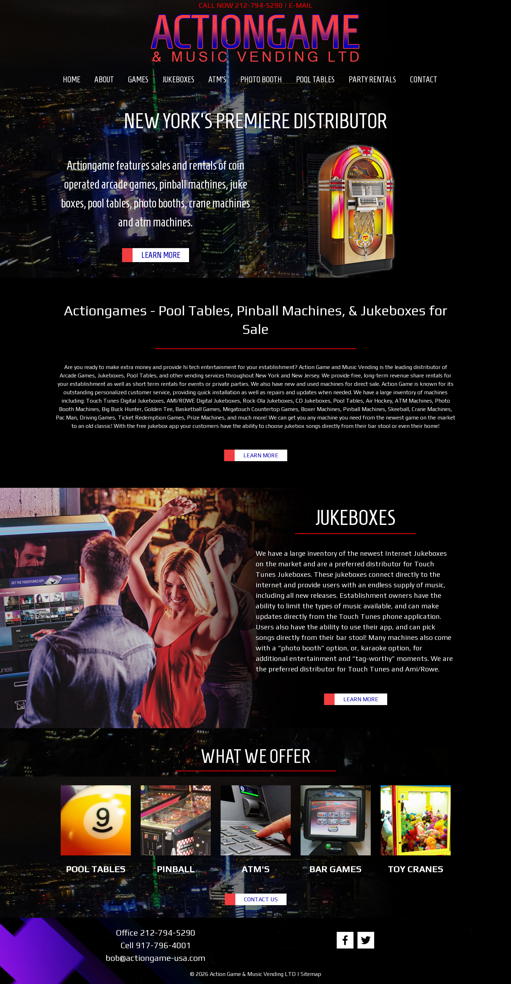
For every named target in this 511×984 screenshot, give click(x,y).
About (104, 79)
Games (138, 79)
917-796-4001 (163, 945)
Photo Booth (261, 79)
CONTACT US (261, 899)
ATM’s (217, 79)
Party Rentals (372, 79)
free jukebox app (157, 426)
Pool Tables (315, 79)
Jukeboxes (178, 79)
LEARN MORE (160, 255)
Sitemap (311, 974)
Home (71, 79)
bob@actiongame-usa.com (156, 958)
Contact (423, 79)
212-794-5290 (259, 5)
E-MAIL (300, 5)
